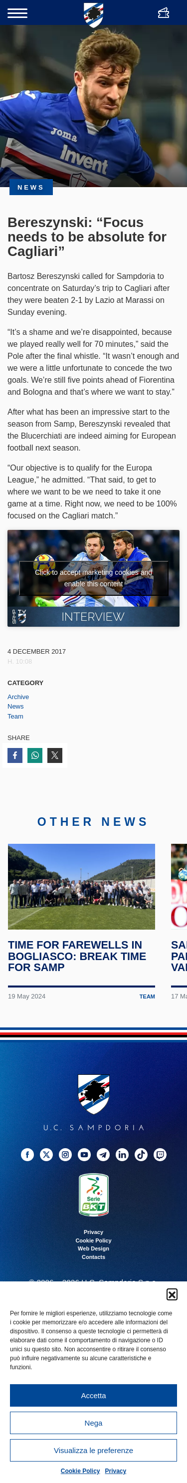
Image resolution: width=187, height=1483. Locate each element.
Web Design (93, 1248)
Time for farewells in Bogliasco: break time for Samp (77, 956)
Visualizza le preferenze (93, 1450)
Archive (18, 697)
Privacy (116, 1471)
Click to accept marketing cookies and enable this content (93, 578)
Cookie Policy (80, 1471)
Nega (94, 1423)
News (15, 706)
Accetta (93, 1395)
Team (15, 716)
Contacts (93, 1257)
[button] (172, 1294)
